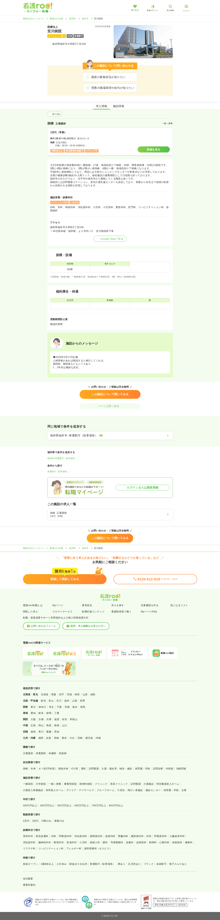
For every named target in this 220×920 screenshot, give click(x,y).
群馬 (82, 707)
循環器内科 (96, 836)
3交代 (35, 820)
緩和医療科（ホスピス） (98, 848)
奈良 (64, 719)
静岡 (48, 713)
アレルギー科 (74, 848)
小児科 (83, 842)
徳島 (33, 731)
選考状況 (87, 605)
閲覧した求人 (30, 611)
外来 (33, 768)
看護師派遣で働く (121, 611)
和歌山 (73, 719)
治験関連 (181, 768)
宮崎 (80, 738)
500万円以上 (64, 805)
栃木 (75, 707)
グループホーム (105, 790)
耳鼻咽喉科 (117, 842)
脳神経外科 (44, 842)
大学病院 (41, 783)
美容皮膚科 (42, 836)
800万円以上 (116, 805)
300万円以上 (30, 805)
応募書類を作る (150, 605)
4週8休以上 (47, 864)
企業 (184, 790)
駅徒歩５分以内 (78, 864)
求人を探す (117, 605)
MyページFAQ (149, 611)
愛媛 (48, 731)
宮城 (69, 694)
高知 (56, 731)
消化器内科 (80, 836)
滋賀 (56, 719)
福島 (92, 694)
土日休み (62, 864)
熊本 (64, 738)
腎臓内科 (123, 836)
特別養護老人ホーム (167, 783)
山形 (85, 694)
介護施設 (149, 783)
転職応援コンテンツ (93, 611)
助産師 (63, 753)
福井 (66, 700)
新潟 (43, 700)
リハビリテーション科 (51, 848)
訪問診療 (158, 768)
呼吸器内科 (65, 836)
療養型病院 (70, 783)
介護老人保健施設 (33, 790)
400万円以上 (47, 805)
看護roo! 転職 (56, 18)
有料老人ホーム (54, 790)
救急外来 (63, 768)
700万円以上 (99, 805)
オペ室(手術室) (46, 768)
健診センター (153, 790)
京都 (41, 719)
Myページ (57, 605)
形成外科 (72, 842)
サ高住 (121, 790)
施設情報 (118, 106)
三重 (56, 713)
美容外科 (28, 836)
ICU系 (74, 768)
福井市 (85, 18)
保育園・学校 (142, 768)
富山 (51, 700)
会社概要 (28, 878)
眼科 (105, 842)
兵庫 (48, 719)
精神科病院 (85, 783)
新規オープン (30, 864)
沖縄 (98, 738)
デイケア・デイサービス (80, 790)
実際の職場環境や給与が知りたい (112, 87)
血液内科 (110, 836)
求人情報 (101, 106)
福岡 (40, 738)
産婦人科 (95, 842)
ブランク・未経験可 (155, 864)
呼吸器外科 (160, 836)
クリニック (101, 783)
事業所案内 (29, 884)
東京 (33, 707)
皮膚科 (129, 842)
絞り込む (55, 114)
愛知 (33, 713)
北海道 (44, 694)
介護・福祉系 (109, 768)
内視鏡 (169, 768)
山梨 (74, 700)
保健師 (52, 753)
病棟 (25, 768)
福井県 (72, 18)
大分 (72, 738)
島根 (56, 725)
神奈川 (42, 707)
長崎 (56, 738)
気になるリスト (179, 605)
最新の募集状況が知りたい (108, 77)
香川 (41, 731)
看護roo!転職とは (33, 605)
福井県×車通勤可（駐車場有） (62, 458)
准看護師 (41, 753)
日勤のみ (46, 820)
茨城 (67, 707)
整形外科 (59, 842)
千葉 (59, 707)
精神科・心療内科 (159, 842)
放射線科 (177, 842)
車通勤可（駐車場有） (58, 471)
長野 (82, 700)
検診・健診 (125, 768)
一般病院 (28, 783)
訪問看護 (94, 768)
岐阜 (41, 713)
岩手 (61, 694)
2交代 (26, 820)
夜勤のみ (59, 820)
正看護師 (28, 753)
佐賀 (48, 738)
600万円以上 (82, 805)
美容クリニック (119, 783)
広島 (33, 725)
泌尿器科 (141, 842)
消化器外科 (29, 842)
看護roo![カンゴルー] (33, 18)
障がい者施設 (135, 790)
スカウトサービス (62, 611)
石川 (58, 700)
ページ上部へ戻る (110, 406)
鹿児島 (89, 738)
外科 (148, 836)
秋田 (77, 694)
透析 (83, 768)
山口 (64, 725)
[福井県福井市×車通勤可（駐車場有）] (110, 436)
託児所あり (134, 864)
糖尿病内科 (137, 836)
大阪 (33, 719)
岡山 (41, 725)
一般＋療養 (55, 783)
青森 (53, 694)
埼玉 (51, 707)
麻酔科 (188, 842)
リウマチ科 (29, 848)
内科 (53, 836)
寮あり (121, 864)
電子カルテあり (178, 864)
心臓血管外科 (177, 836)
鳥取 (48, 725)
